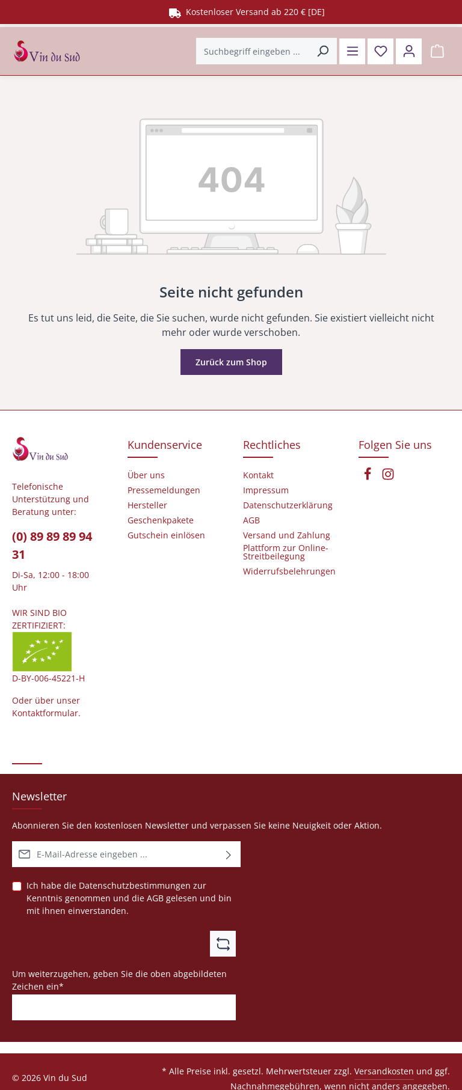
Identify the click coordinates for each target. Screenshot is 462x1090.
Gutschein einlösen (166, 535)
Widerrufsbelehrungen (289, 571)
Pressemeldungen (164, 490)
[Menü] (352, 51)
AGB (155, 898)
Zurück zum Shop (231, 362)
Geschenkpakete (161, 520)
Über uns (146, 475)
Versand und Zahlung (286, 535)
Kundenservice (165, 444)
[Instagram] (388, 477)
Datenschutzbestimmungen (135, 885)
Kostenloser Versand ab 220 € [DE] (247, 11)
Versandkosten (384, 1071)
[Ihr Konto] (409, 51)
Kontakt (258, 475)
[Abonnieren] (229, 854)
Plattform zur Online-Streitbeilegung (285, 552)
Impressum (266, 490)
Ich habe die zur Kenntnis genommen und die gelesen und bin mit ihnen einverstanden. (129, 897)
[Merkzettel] (380, 51)
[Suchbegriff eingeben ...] (252, 51)
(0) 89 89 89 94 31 (52, 545)
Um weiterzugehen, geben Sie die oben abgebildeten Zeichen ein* (119, 979)
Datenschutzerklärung (288, 505)
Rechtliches (272, 444)
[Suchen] (323, 51)
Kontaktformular (45, 713)
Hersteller (147, 505)
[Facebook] (369, 477)
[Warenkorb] (437, 51)
